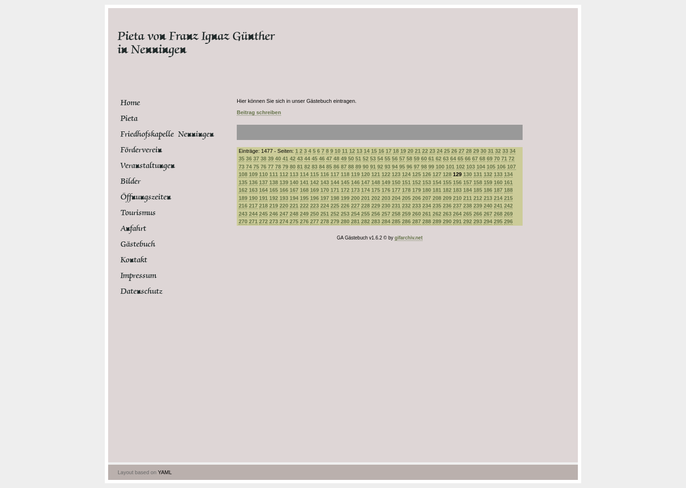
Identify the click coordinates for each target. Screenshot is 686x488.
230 (386, 206)
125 (416, 174)
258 (396, 214)
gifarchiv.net (408, 237)
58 (409, 158)
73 (241, 166)
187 (498, 190)
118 (345, 174)
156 (457, 182)
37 (256, 158)
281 (355, 221)
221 (294, 206)
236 (447, 206)
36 (249, 158)
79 (285, 166)
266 (478, 214)
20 (410, 151)
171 (335, 190)
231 (396, 206)
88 (351, 166)
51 (358, 158)
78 (278, 166)
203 (386, 198)
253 (345, 214)
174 (365, 190)
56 (395, 158)
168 (304, 190)
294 (488, 221)
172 (345, 190)
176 (386, 190)
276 (304, 221)
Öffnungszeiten (146, 197)
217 (253, 206)
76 (263, 166)
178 (406, 190)
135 (243, 182)
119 (355, 174)
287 (416, 221)
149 (386, 182)
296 (508, 221)
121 (375, 174)
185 (478, 190)
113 (294, 174)
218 (263, 206)
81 (300, 166)
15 (374, 151)
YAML (165, 472)
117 (335, 174)
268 (498, 214)
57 (402, 158)
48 (336, 158)
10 (337, 151)
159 (488, 182)
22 (425, 151)
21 (418, 151)
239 (478, 206)
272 (263, 221)
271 (253, 221)
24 (440, 151)
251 (324, 214)
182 (447, 190)
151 (406, 182)
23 (432, 151)
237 (457, 206)
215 (508, 198)
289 (437, 221)
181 (437, 190)
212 (478, 198)
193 (284, 198)
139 (284, 182)
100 (439, 166)
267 (488, 214)
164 (263, 190)
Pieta (129, 118)
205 (406, 198)
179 (416, 190)
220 (284, 206)
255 (365, 214)
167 (294, 190)
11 (345, 151)
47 (329, 158)
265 (467, 214)
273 (273, 221)
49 (343, 158)
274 (284, 221)
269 (508, 214)
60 (424, 158)
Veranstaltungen (148, 165)
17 (389, 151)
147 (365, 182)
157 (467, 182)
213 (488, 198)
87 (343, 166)
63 (446, 158)
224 (324, 206)
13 (359, 151)
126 (427, 174)
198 (335, 198)
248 (294, 214)
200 (355, 198)
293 (478, 221)
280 (345, 221)
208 (437, 198)
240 (488, 206)
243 (243, 214)
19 (403, 151)
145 (345, 182)
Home (130, 103)
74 (249, 166)
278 (324, 221)
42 (292, 158)
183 (457, 190)
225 (335, 206)
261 (427, 214)
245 (263, 214)
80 (292, 166)
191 (263, 198)
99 (431, 166)
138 (273, 182)
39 (270, 158)
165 (273, 190)
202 (375, 198)
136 (253, 182)
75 (256, 166)
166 (284, 190)
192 (273, 198)
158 (478, 182)
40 (278, 158)
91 (373, 166)
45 (314, 158)
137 (263, 182)
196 (314, 198)
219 (273, 206)
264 (457, 214)
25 (447, 151)
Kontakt (134, 260)
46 (321, 158)
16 (381, 151)
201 (365, 198)
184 (467, 190)
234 (427, 206)
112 (284, 174)
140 (294, 182)
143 (324, 182)
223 (314, 206)
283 (375, 221)
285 (396, 221)
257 (386, 214)
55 (387, 158)
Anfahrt (133, 228)
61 (431, 158)
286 (406, 221)
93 (387, 166)
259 (406, 214)
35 (241, 158)
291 (457, 221)
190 (253, 198)
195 (304, 198)
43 (300, 158)
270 (243, 221)
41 (285, 158)
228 (365, 206)
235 (437, 206)
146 (355, 182)
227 (355, 206)
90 (365, 166)
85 (329, 166)
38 (263, 158)
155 (447, 182)
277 (314, 221)
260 (416, 214)
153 (427, 182)
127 (437, 174)
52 (365, 158)
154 (437, 182)
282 (365, 221)
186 (488, 190)
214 (498, 198)
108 (243, 174)
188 (508, 190)
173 (355, 190)
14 (367, 151)
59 (417, 158)
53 (373, 158)
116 (324, 174)
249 (304, 214)
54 (380, 158)
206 (416, 198)
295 (498, 221)
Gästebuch (138, 244)
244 (253, 214)
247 (284, 214)
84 (321, 166)
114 (304, 174)
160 (498, 182)
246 (273, 214)
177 (396, 190)
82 (307, 166)
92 (380, 166)
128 (447, 174)
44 (307, 158)
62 (438, 158)
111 (273, 174)
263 (447, 214)
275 (294, 221)
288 (427, 221)
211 (467, 198)
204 (396, 198)
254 (355, 214)
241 (498, 206)
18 (396, 151)
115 (314, 174)
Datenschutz (141, 291)
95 (402, 166)
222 (304, 206)
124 (406, 174)
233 (416, 206)
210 (457, 198)
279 (335, 221)
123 (396, 174)
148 (375, 182)
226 (345, 206)
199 (345, 198)
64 (453, 158)
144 (335, 182)
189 (243, 198)
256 (375, 214)
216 (243, 206)
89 (358, 166)
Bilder (131, 181)
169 (314, 190)
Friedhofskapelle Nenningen (156, 134)
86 (336, 166)
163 (253, 190)
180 (427, 190)
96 (409, 166)
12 (352, 151)
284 (386, 221)
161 (508, 182)
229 (375, 206)
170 (324, 190)
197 (324, 198)
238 (467, 206)
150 (396, 182)
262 (437, 214)
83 (314, 166)
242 (508, 206)
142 (314, 182)
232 (406, 206)
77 (270, 166)
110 (263, 174)
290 (447, 221)
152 (416, 182)
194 (294, 198)
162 (243, 190)
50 (351, 158)
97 (417, 166)
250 (314, 214)
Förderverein (141, 150)
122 (386, 174)
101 (450, 166)
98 (424, 166)
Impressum (138, 275)
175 (375, 190)
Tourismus (138, 213)
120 (365, 174)
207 (427, 198)
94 (395, 166)
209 (447, 198)
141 (304, 182)
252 (335, 214)
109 (253, 174)
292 (467, 221)
